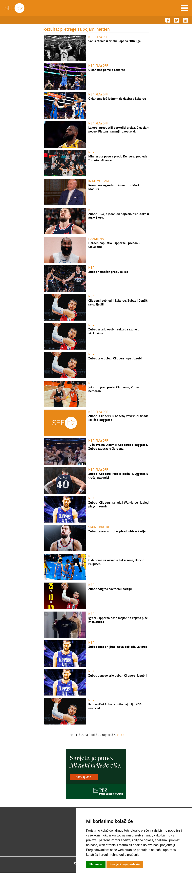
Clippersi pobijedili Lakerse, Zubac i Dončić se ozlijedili (118, 307)
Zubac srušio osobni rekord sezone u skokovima (113, 336)
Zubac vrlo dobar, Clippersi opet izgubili (115, 364)
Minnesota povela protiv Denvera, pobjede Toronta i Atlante (117, 160)
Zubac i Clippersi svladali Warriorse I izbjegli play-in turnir (119, 513)
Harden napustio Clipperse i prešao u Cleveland (114, 248)
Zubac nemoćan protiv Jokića (108, 276)
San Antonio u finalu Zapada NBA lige (114, 40)
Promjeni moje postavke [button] (125, 864)
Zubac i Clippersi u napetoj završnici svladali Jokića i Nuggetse (119, 425)
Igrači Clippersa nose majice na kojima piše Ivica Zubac (118, 630)
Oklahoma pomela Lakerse (106, 70)
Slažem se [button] (95, 864)
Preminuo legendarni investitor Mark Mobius (114, 189)
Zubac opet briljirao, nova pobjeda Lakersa (117, 658)
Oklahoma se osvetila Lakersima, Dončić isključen (116, 572)
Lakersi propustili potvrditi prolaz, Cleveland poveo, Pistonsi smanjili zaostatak (119, 131)
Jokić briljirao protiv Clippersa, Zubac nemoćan (113, 395)
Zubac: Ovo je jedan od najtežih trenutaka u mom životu (118, 219)
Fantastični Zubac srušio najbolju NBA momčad (115, 719)
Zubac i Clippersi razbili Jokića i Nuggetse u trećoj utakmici (118, 483)
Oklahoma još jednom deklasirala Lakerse (117, 99)
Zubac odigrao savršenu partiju (110, 599)
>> (121, 748)
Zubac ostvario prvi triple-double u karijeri (118, 540)
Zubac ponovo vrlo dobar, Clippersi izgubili (117, 687)
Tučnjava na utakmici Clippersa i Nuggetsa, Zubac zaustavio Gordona (118, 454)
